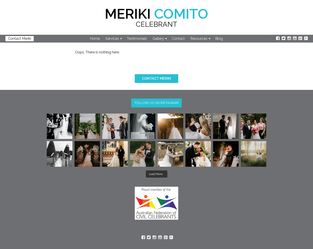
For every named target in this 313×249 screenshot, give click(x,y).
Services (112, 38)
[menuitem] (95, 39)
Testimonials (137, 38)
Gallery (158, 38)
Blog (219, 38)
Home (95, 38)
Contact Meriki (19, 38)
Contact (178, 38)
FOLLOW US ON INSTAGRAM (156, 103)
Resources (198, 38)
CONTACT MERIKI (156, 78)
